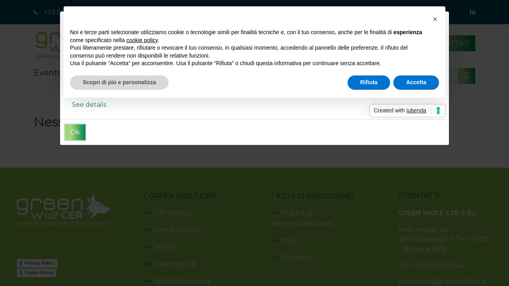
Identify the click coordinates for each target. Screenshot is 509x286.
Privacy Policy (39, 263)
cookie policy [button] (142, 40)
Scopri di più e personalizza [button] (119, 82)
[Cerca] (466, 76)
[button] (435, 19)
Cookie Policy (39, 272)
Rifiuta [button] (369, 82)
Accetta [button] (416, 82)
